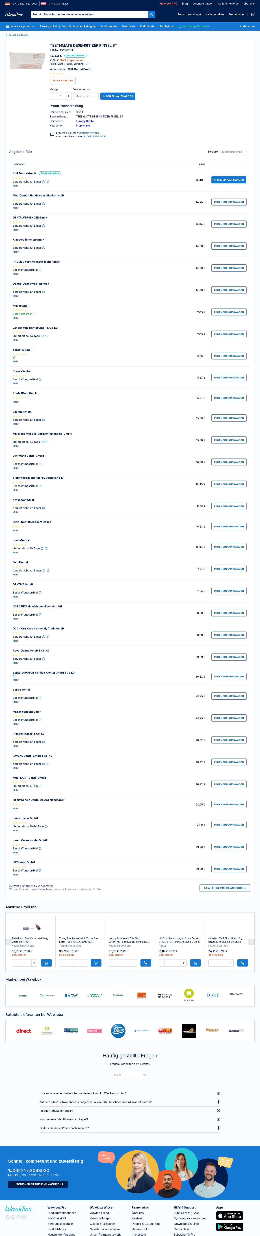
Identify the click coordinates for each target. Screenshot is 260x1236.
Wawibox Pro (56, 1207)
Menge (54, 89)
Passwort (203, 61)
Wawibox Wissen (102, 1207)
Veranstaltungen (203, 3)
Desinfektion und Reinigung (79, 26)
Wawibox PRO (168, 3)
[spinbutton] (60, 96)
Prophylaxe (83, 125)
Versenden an (81, 89)
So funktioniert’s (228, 3)
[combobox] (93, 14)
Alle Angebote (63, 80)
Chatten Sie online (88, 132)
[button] (53, 96)
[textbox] (89, 14)
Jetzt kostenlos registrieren (144, 103)
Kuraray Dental (85, 121)
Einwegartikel (48, 26)
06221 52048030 (95, 136)
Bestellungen (237, 14)
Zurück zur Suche (16, 34)
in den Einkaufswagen (229, 179)
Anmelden (224, 86)
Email (200, 46)
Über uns (249, 3)
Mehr (16, 186)
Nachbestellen (215, 14)
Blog (185, 3)
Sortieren (213, 151)
